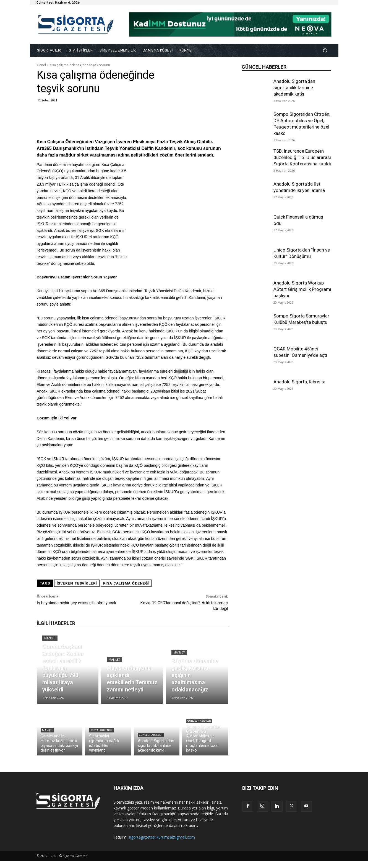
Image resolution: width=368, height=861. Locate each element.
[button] (325, 50)
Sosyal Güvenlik (101, 730)
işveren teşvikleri (77, 583)
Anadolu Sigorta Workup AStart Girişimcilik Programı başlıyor (302, 289)
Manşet (50, 638)
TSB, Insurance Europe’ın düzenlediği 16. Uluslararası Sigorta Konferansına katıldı (302, 157)
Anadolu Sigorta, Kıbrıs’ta (299, 382)
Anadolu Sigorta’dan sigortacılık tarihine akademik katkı (294, 87)
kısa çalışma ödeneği (126, 583)
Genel (41, 65)
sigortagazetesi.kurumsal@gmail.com (161, 837)
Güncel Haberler (150, 735)
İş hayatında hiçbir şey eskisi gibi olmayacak (76, 602)
